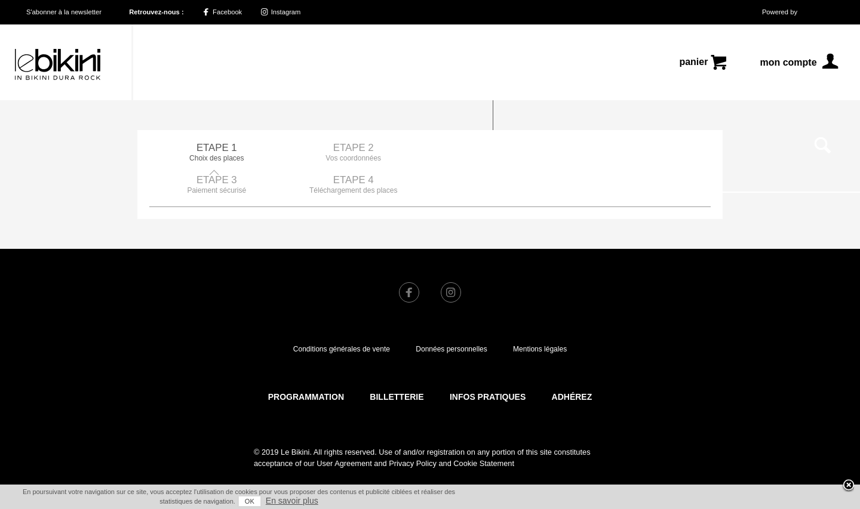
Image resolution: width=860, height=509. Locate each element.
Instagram (281, 12)
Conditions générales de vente (341, 317)
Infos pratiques (488, 364)
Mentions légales (540, 317)
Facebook (222, 12)
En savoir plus (292, 500)
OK (249, 501)
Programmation (306, 364)
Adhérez (572, 364)
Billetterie (396, 364)
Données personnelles (451, 317)
